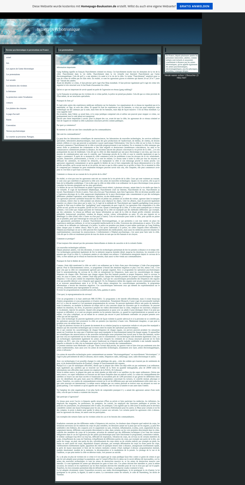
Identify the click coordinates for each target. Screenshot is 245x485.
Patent (8, 120)
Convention (11, 125)
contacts (9, 103)
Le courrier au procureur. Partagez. (20, 137)
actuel (8, 57)
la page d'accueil (13, 114)
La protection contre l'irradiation (19, 97)
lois (7, 63)
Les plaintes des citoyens (16, 108)
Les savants (11, 80)
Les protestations (13, 74)
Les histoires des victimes (16, 86)
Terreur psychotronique (15, 131)
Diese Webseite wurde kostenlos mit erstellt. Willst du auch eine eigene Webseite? (122, 6)
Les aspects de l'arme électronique (20, 69)
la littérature (11, 91)
